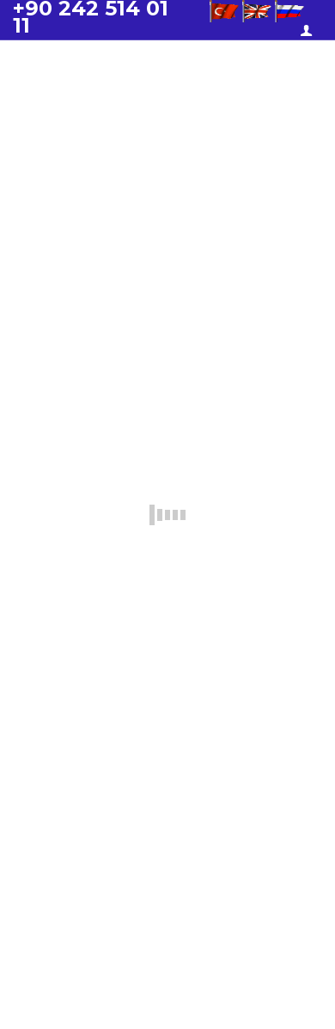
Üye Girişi (309, 30)
